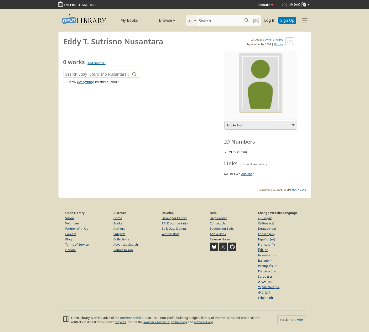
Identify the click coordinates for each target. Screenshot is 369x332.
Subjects (119, 234)
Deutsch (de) (267, 228)
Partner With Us (76, 228)
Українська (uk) (269, 287)
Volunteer (72, 223)
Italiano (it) (266, 260)
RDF (294, 189)
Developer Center (174, 218)
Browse (161, 20)
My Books (129, 20)
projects (120, 322)
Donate (265, 4)
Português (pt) (268, 266)
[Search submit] (247, 20)
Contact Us (217, 223)
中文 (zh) (264, 292)
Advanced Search (126, 244)
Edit (289, 41)
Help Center (218, 218)
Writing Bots (170, 234)
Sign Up (287, 20)
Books (118, 223)
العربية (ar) (265, 218)
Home (118, 218)
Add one (246, 174)
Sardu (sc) (265, 276)
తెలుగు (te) (265, 282)
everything (85, 82)
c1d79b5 (297, 319)
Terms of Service (77, 244)
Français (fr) (266, 244)
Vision (69, 218)
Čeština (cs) (266, 223)
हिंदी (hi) (263, 250)
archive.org (179, 322)
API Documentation (176, 223)
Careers (70, 234)
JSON (303, 189)
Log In (269, 20)
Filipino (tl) (265, 298)
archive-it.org (203, 322)
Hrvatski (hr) (267, 255)
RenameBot (275, 39)
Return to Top (123, 250)
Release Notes (220, 239)
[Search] (220, 20)
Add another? (97, 63)
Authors (119, 228)
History (278, 44)
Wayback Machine (156, 322)
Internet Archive (131, 318)
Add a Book (218, 234)
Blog (68, 239)
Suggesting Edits (222, 228)
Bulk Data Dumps (174, 228)
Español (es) (266, 239)
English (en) (266, 234)
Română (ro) (267, 271)
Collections (121, 239)
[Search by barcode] (255, 20)
